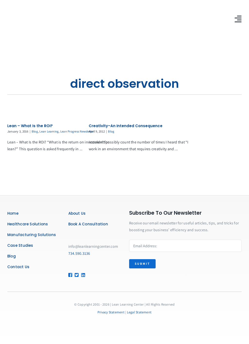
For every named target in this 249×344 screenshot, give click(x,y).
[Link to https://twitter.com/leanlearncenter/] (76, 275)
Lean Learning (49, 131)
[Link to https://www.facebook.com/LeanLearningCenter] (69, 275)
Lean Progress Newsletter (77, 131)
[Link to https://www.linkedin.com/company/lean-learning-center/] (88, 275)
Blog (35, 131)
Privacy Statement (111, 312)
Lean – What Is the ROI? (30, 125)
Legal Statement (139, 312)
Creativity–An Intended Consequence (125, 125)
